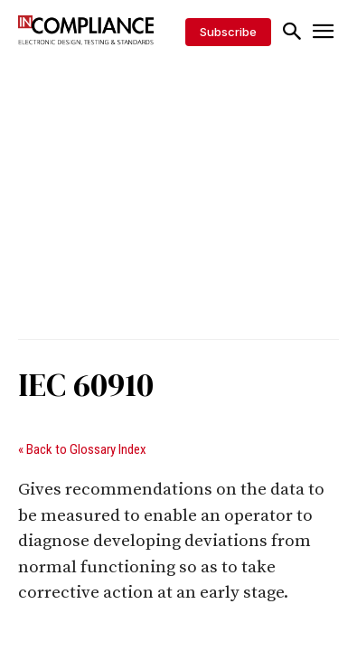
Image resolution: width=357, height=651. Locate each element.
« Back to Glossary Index (82, 449)
